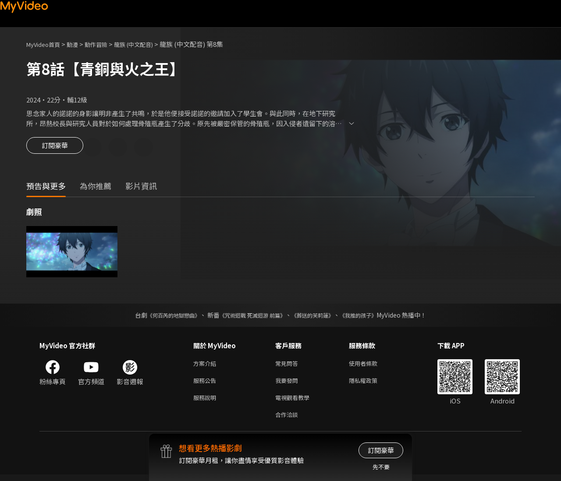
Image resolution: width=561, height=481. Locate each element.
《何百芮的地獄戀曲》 (161, 316)
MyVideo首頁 (46, 44)
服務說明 (206, 402)
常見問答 (288, 365)
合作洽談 (288, 420)
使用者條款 (370, 365)
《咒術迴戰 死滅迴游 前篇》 (250, 316)
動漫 (79, 44)
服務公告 (206, 383)
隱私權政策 (370, 383)
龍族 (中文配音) (148, 44)
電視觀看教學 (295, 402)
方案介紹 (206, 365)
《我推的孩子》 (371, 316)
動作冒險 (105, 44)
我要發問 (288, 383)
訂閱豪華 (55, 148)
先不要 (381, 467)
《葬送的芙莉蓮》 (319, 316)
